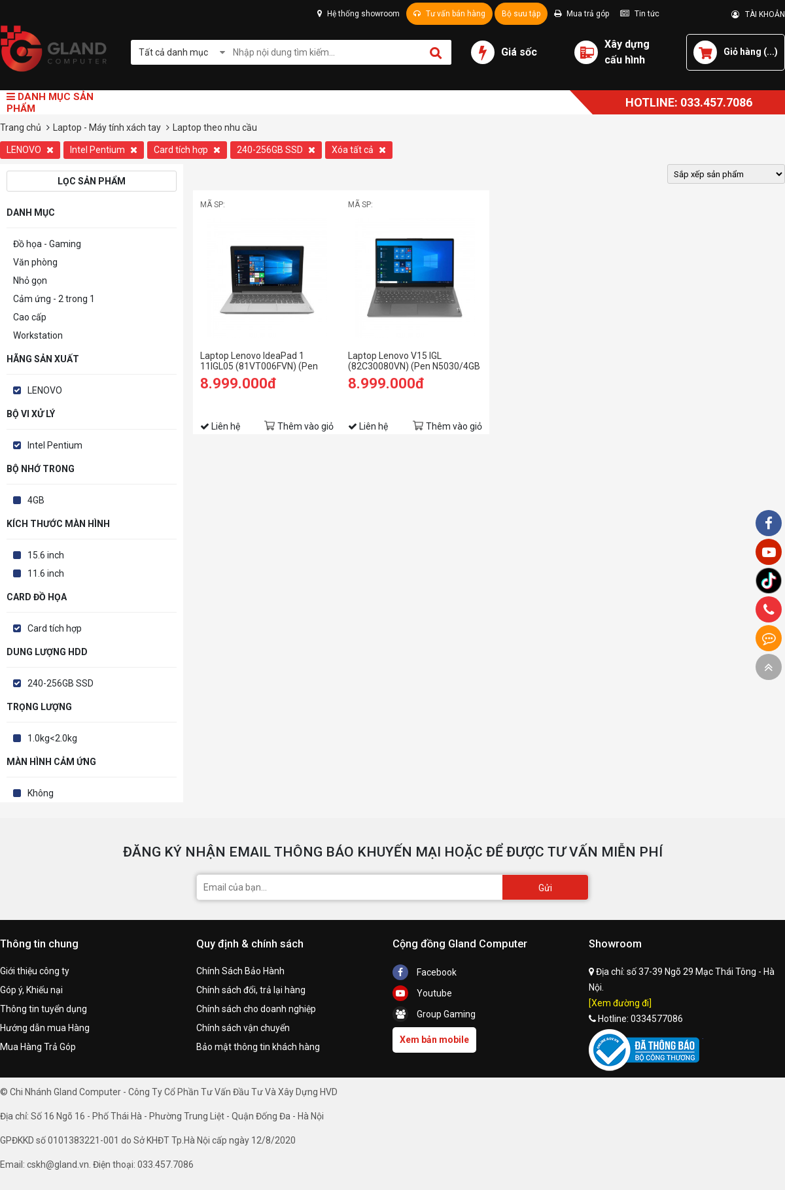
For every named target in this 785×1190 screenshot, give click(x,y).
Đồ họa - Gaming (47, 244)
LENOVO (30, 149)
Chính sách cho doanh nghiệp (256, 1009)
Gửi (545, 888)
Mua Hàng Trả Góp (38, 1047)
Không (40, 793)
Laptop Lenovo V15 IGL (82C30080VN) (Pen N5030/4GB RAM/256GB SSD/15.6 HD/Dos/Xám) (414, 360)
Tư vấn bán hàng (449, 13)
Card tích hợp (187, 149)
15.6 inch (45, 555)
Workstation (38, 335)
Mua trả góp (581, 13)
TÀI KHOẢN (758, 14)
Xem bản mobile (434, 1039)
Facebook (424, 972)
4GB (35, 500)
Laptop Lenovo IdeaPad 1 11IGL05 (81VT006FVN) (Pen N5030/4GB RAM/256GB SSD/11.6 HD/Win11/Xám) (259, 360)
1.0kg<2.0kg (52, 738)
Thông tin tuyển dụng (43, 1009)
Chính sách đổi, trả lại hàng (250, 990)
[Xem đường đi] (620, 1003)
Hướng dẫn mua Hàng (45, 1028)
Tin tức (639, 13)
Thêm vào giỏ (305, 426)
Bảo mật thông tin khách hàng (258, 1047)
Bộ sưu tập (521, 13)
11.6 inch (45, 573)
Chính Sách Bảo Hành (240, 971)
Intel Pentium (103, 149)
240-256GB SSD (276, 149)
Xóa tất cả (359, 149)
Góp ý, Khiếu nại (31, 990)
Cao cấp (29, 317)
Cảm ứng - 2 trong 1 (54, 299)
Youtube (422, 993)
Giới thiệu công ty (34, 971)
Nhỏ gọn (30, 280)
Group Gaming (434, 1014)
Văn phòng (35, 262)
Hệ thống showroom (358, 13)
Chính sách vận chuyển (243, 1028)
